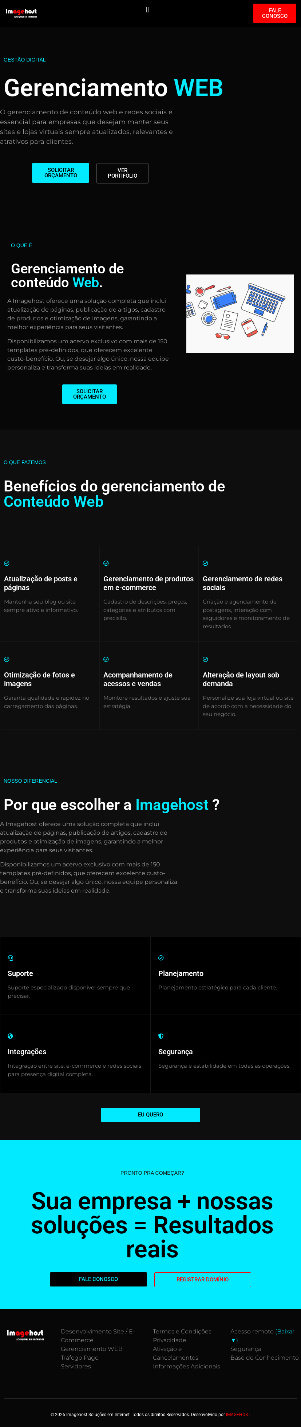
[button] (147, 10)
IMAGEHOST (238, 1414)
